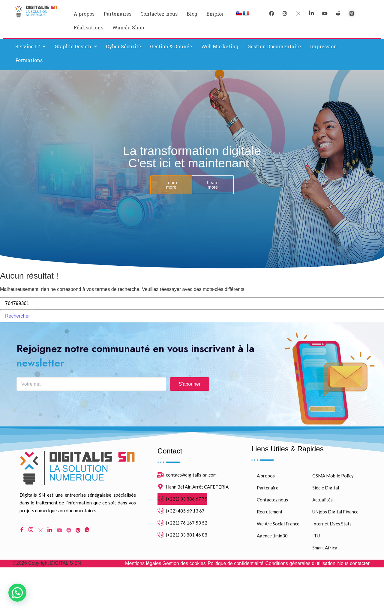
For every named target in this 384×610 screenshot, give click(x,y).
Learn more (171, 185)
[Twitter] (298, 13)
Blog (192, 13)
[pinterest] (351, 13)
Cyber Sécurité (123, 46)
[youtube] (324, 13)
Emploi (215, 13)
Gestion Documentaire (274, 46)
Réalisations (88, 27)
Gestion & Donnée (171, 46)
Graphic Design (76, 46)
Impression (323, 46)
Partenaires (117, 13)
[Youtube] (59, 535)
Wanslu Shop (128, 27)
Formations (29, 60)
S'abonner (189, 389)
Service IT (30, 46)
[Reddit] (68, 535)
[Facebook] (271, 13)
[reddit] (338, 13)
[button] (30, 46)
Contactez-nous (159, 13)
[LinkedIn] (311, 13)
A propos (84, 13)
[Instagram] (30, 535)
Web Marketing (219, 46)
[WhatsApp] (87, 535)
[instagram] (284, 13)
